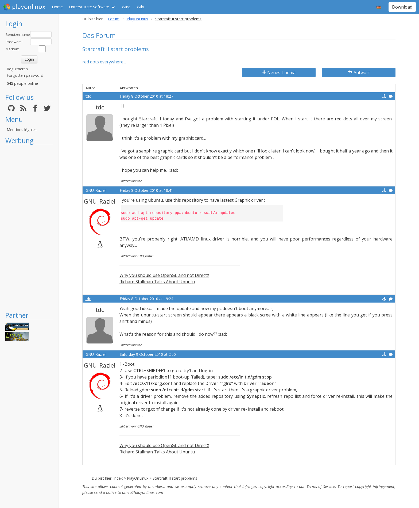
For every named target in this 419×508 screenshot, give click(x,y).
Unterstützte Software (89, 6)
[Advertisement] (29, 228)
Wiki (140, 6)
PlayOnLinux (137, 18)
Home (57, 6)
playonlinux (24, 7)
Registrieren (17, 68)
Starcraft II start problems (175, 478)
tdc (88, 96)
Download (402, 7)
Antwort (359, 72)
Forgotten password (25, 75)
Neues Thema (279, 72)
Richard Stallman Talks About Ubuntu (157, 282)
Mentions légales (22, 129)
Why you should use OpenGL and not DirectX (164, 275)
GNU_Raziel (96, 190)
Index (118, 478)
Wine (126, 6)
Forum (113, 18)
